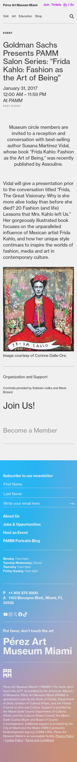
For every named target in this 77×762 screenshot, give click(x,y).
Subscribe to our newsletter (28, 475)
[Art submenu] (14, 16)
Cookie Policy (14, 740)
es (72, 5)
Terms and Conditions (39, 740)
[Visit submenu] (6, 16)
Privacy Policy (64, 736)
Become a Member (30, 430)
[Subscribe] (71, 504)
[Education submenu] (26, 16)
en (65, 5)
